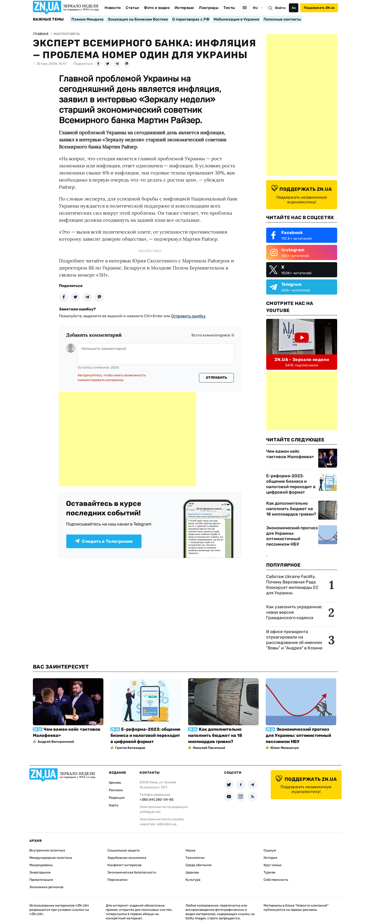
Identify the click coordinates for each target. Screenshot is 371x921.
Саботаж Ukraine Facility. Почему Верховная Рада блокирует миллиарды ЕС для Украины (292, 584)
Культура (193, 880)
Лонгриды (208, 7)
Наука (190, 850)
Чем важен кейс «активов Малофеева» (290, 454)
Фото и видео (157, 7)
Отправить (216, 378)
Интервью (184, 7)
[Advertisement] (127, 439)
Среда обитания (199, 865)
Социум (270, 850)
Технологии (195, 858)
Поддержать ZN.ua (319, 7)
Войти (280, 8)
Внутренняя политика (47, 850)
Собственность (276, 880)
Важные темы (48, 19)
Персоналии (117, 880)
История (270, 858)
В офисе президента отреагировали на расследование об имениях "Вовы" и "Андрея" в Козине (294, 640)
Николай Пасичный (209, 748)
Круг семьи (273, 865)
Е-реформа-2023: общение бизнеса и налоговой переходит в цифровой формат (291, 484)
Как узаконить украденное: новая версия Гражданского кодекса (294, 612)
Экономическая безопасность (131, 872)
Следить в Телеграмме (104, 541)
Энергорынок (40, 872)
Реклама (116, 790)
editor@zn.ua (167, 824)
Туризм (269, 872)
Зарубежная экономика (126, 858)
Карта (113, 805)
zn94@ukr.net (150, 812)
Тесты (229, 7)
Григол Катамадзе (130, 748)
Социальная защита (123, 850)
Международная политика (50, 858)
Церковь (192, 872)
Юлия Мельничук (284, 748)
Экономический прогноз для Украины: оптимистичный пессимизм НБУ (292, 536)
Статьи (132, 7)
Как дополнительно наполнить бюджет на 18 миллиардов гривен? (291, 509)
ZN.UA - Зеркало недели (301, 359)
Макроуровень (41, 865)
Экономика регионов (46, 887)
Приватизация (41, 880)
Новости (113, 7)
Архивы (115, 783)
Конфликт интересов (124, 865)
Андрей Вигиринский (56, 742)
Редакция (117, 798)
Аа (294, 7)
